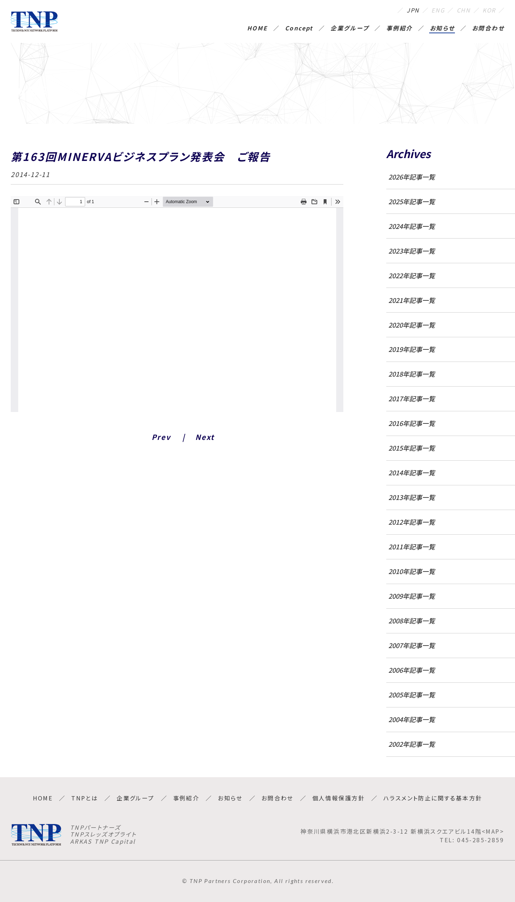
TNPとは (84, 798)
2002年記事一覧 (411, 744)
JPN (413, 10)
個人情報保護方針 (338, 798)
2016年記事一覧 (411, 423)
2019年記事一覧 (411, 349)
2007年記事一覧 (411, 645)
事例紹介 (399, 28)
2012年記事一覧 (411, 521)
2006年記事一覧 (411, 670)
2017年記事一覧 (411, 398)
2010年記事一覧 (411, 571)
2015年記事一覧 (411, 447)
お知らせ (442, 28)
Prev (161, 437)
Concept (299, 28)
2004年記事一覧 (411, 719)
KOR (489, 10)
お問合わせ (488, 28)
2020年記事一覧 (411, 324)
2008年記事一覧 (411, 620)
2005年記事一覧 (411, 694)
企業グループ (349, 28)
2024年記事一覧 (411, 226)
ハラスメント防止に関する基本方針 (432, 798)
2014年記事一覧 (411, 472)
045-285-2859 (480, 839)
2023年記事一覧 (411, 250)
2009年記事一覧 (411, 595)
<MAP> (493, 831)
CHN (464, 10)
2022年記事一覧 (411, 275)
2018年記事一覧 (411, 373)
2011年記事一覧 (411, 546)
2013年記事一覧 (411, 497)
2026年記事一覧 (411, 176)
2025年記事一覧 (411, 201)
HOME (257, 28)
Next (204, 437)
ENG (438, 10)
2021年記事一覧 (411, 300)
